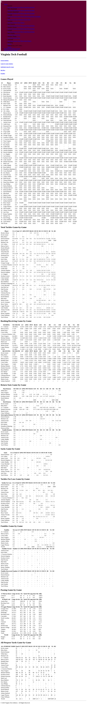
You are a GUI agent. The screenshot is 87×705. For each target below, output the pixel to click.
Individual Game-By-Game (7, 67)
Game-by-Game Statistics (7, 63)
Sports (6, 4)
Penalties (3, 73)
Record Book (30, 7)
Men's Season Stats (12, 19)
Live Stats (10, 7)
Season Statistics (5, 60)
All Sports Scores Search (11, 50)
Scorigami (37, 16)
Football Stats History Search (12, 48)
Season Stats (16, 7)
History (22, 22)
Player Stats (23, 7)
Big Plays (3, 70)
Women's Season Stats (24, 19)
